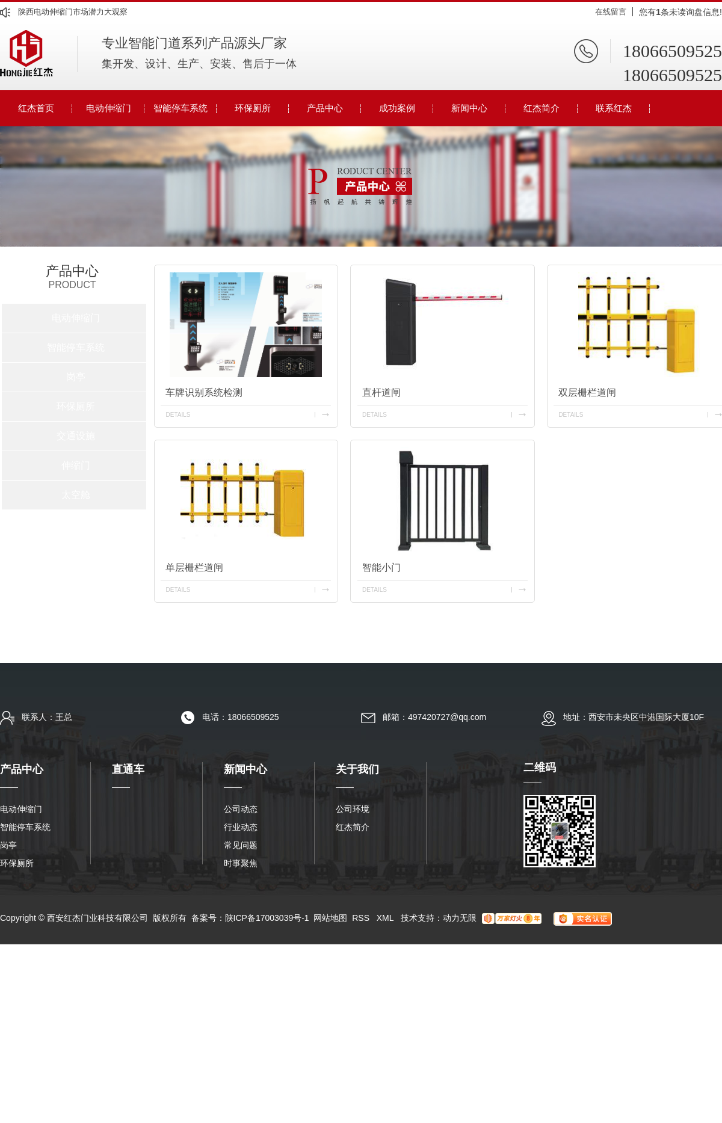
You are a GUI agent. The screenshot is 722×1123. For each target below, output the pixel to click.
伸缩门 (75, 465)
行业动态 (241, 827)
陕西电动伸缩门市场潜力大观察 (73, 11)
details (177, 414)
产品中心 (325, 108)
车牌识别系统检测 (203, 392)
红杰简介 (541, 108)
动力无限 (460, 918)
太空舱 (75, 495)
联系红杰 (614, 108)
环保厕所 (253, 108)
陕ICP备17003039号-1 (267, 918)
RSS (362, 918)
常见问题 (241, 845)
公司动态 (241, 809)
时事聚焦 (241, 863)
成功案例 (397, 108)
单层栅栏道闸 (194, 567)
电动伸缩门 (108, 108)
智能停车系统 (180, 108)
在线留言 (610, 11)
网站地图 (330, 918)
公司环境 (352, 809)
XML (386, 918)
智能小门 (381, 567)
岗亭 (75, 377)
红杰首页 (36, 108)
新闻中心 (469, 108)
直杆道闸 (381, 392)
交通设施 (76, 436)
